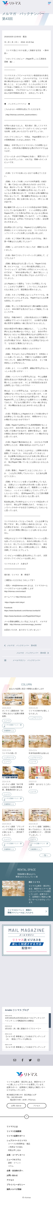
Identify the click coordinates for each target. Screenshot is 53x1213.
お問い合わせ (16, 1111)
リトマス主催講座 (14, 1137)
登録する (26, 954)
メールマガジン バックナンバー (22, 660)
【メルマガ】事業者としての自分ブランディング (25, 1053)
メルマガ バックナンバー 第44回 (32, 653)
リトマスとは (12, 1132)
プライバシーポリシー (16, 1190)
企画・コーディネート (16, 1160)
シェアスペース (35, 718)
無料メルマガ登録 (14, 1195)
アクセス (36, 1111)
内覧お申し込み (14, 1156)
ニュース (7, 721)
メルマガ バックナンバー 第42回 (20, 645)
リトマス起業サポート (16, 1141)
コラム (11, 1172)
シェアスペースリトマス (17, 1146)
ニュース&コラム (14, 1165)
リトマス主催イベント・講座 (12, 725)
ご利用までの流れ (15, 1153)
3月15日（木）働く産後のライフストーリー (23, 1034)
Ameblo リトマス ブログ (17, 1015)
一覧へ (45, 855)
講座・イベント (14, 1168)
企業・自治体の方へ (15, 1176)
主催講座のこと (9, 730)
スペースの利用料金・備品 (20, 1149)
